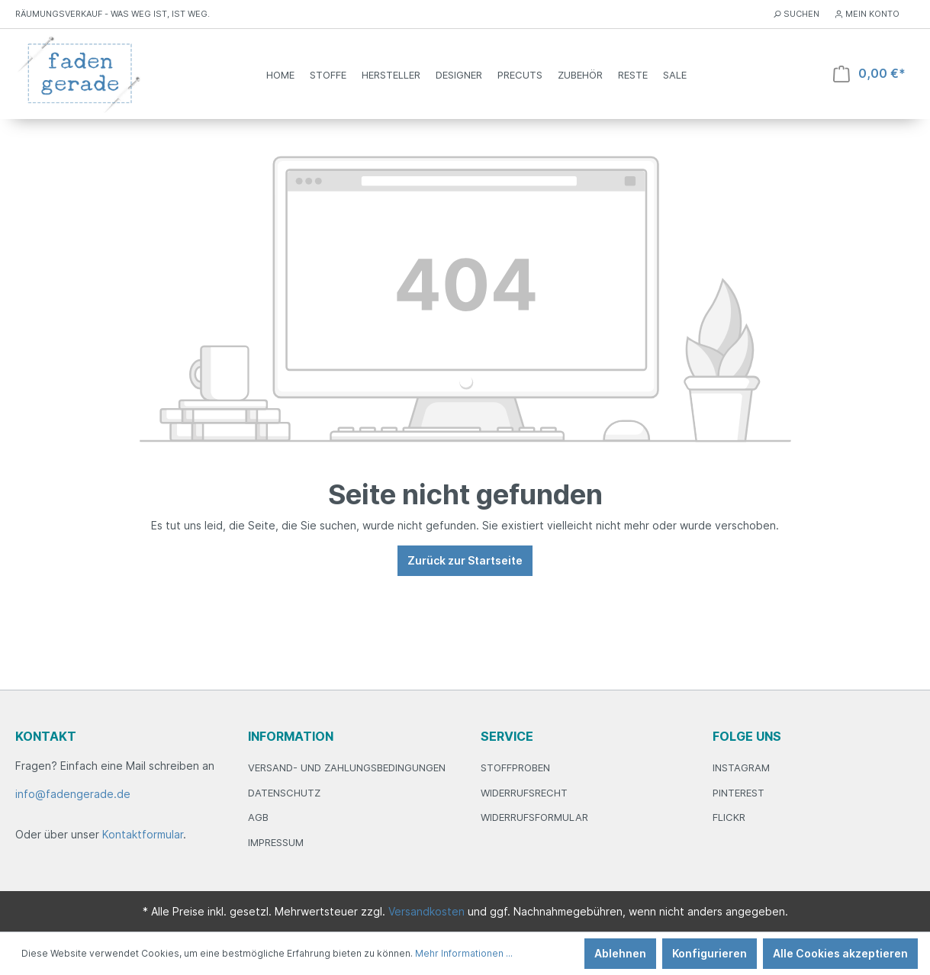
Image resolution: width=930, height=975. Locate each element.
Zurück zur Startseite (465, 560)
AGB (258, 817)
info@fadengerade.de (72, 793)
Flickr (729, 817)
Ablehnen (620, 953)
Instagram (741, 767)
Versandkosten (426, 911)
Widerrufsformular (534, 817)
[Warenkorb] (869, 73)
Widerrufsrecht (524, 793)
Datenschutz (284, 793)
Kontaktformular (142, 834)
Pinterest (738, 793)
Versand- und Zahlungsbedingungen (347, 767)
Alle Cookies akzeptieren (840, 953)
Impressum (276, 842)
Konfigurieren (709, 953)
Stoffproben (515, 767)
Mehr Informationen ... (464, 953)
